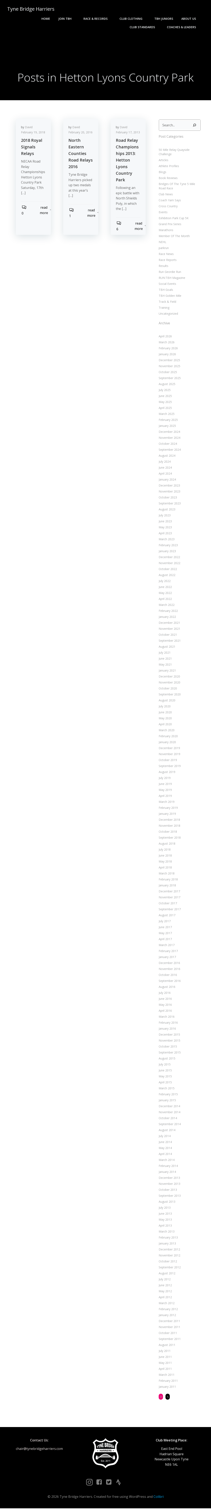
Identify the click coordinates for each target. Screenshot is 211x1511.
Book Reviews (167, 179)
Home (46, 19)
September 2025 (169, 379)
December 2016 (168, 964)
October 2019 (167, 761)
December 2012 (168, 1251)
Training (163, 309)
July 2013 (164, 1209)
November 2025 (169, 367)
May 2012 (164, 1292)
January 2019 (166, 815)
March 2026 (166, 343)
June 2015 (164, 1071)
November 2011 (169, 1328)
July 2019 (164, 779)
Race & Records (98, 19)
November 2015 (169, 1042)
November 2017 (169, 898)
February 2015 (167, 1095)
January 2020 (166, 743)
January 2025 (166, 427)
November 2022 (169, 564)
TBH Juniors (164, 19)
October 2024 (167, 445)
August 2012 (166, 1274)
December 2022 (168, 558)
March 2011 (166, 1376)
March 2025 (166, 415)
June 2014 (164, 1143)
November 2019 (169, 755)
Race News (165, 255)
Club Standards (144, 27)
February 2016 (167, 1024)
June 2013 (164, 1215)
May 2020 (164, 719)
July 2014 (164, 1137)
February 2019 (167, 809)
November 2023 (169, 493)
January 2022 (166, 618)
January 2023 (166, 552)
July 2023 (164, 516)
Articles (163, 161)
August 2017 (166, 916)
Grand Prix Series (169, 225)
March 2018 (166, 875)
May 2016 (164, 1006)
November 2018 (169, 827)
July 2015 (164, 1065)
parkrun (163, 249)
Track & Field (167, 303)
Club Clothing (133, 19)
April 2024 (164, 475)
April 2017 (164, 940)
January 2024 (166, 481)
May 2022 (164, 594)
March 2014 (166, 1161)
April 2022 (164, 600)
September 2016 (169, 982)
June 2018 (164, 857)
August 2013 (166, 1203)
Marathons (165, 231)
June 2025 (164, 397)
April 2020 (164, 725)
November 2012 (169, 1256)
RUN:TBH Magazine (171, 279)
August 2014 (166, 1131)
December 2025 (168, 361)
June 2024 (164, 469)
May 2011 (164, 1364)
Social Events (167, 285)
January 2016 (166, 1030)
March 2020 (166, 731)
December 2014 (168, 1107)
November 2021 (169, 630)
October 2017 (167, 904)
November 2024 (169, 439)
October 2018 (167, 833)
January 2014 (166, 1173)
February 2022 (167, 612)
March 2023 (166, 540)
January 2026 (166, 355)
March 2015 (166, 1089)
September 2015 (169, 1054)
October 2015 (167, 1048)
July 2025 (164, 391)
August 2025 (166, 385)
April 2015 (164, 1083)
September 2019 (169, 767)
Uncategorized (167, 315)
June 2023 (164, 522)
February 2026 (167, 349)
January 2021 (166, 672)
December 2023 (168, 487)
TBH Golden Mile (169, 297)
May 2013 (164, 1221)
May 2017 (164, 934)
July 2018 (164, 851)
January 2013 (166, 1245)
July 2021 (164, 654)
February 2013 (167, 1239)
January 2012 (166, 1316)
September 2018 (169, 839)
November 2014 (169, 1113)
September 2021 (169, 642)
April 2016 (164, 1012)
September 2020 (169, 695)
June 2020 (164, 713)
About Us (191, 19)
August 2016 (166, 988)
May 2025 (164, 403)
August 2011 (166, 1346)
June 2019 (164, 785)
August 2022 (166, 576)
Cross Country (167, 207)
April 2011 (164, 1370)
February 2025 (167, 421)
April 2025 (164, 409)
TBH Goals (165, 291)
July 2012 (164, 1280)
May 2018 (164, 863)
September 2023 (169, 504)
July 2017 (164, 922)
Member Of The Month (173, 237)
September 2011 (169, 1340)
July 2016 (164, 994)
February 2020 (167, 737)
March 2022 (166, 606)
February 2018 (167, 880)
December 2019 (168, 749)
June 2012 (164, 1286)
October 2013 (167, 1191)
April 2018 (164, 869)
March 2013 (166, 1233)
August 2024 (166, 457)
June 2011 (164, 1358)
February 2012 (167, 1310)
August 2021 (166, 648)
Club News (165, 195)
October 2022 (167, 570)
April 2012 (164, 1298)
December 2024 (168, 433)
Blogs (162, 173)
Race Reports (167, 261)
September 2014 (169, 1125)
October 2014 (167, 1119)
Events (162, 213)
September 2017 (169, 910)
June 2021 (164, 660)
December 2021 (168, 624)
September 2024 (169, 451)
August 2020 (166, 701)
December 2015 (168, 1036)
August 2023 (166, 510)
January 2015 (166, 1101)
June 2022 (164, 588)
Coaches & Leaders (184, 27)
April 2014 (164, 1155)
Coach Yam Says (169, 201)
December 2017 (168, 892)
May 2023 (164, 528)
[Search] (195, 126)
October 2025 (167, 373)
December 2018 (168, 821)
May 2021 (164, 666)
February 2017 (167, 952)
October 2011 (167, 1334)
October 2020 (167, 689)
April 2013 (164, 1227)
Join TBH (67, 19)
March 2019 (166, 803)
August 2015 (166, 1060)
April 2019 (164, 797)
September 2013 (169, 1197)
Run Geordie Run (169, 273)
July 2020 (164, 707)
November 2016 (169, 970)
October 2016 (167, 976)
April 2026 (164, 337)
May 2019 (164, 791)
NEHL (162, 243)
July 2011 (164, 1352)
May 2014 (164, 1149)
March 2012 (166, 1304)
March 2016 (166, 1018)
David (30, 129)
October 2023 (167, 499)
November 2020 (169, 684)
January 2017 (166, 958)
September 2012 (169, 1268)
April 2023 (164, 534)
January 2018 (166, 886)
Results (163, 267)
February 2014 (167, 1167)
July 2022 (164, 582)
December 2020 (168, 678)
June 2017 (164, 928)
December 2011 (168, 1322)
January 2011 (166, 1388)
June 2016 (164, 1000)
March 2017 (166, 946)
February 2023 (167, 546)
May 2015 (164, 1077)
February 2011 (167, 1382)
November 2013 (169, 1185)
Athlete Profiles (168, 167)
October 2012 (167, 1262)
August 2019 (166, 773)
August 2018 (166, 845)
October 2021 (167, 636)
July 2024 (164, 463)
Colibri (159, 1499)
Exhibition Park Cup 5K (173, 219)
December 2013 (168, 1179)
